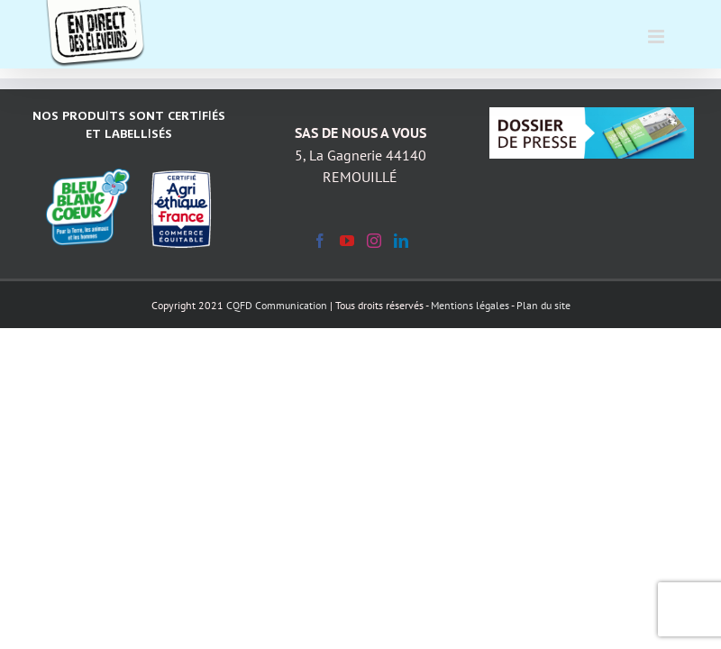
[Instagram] (374, 240)
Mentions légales (470, 305)
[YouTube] (347, 240)
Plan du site (543, 305)
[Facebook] (320, 240)
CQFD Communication (276, 305)
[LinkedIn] (401, 240)
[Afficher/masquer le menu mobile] (657, 27)
